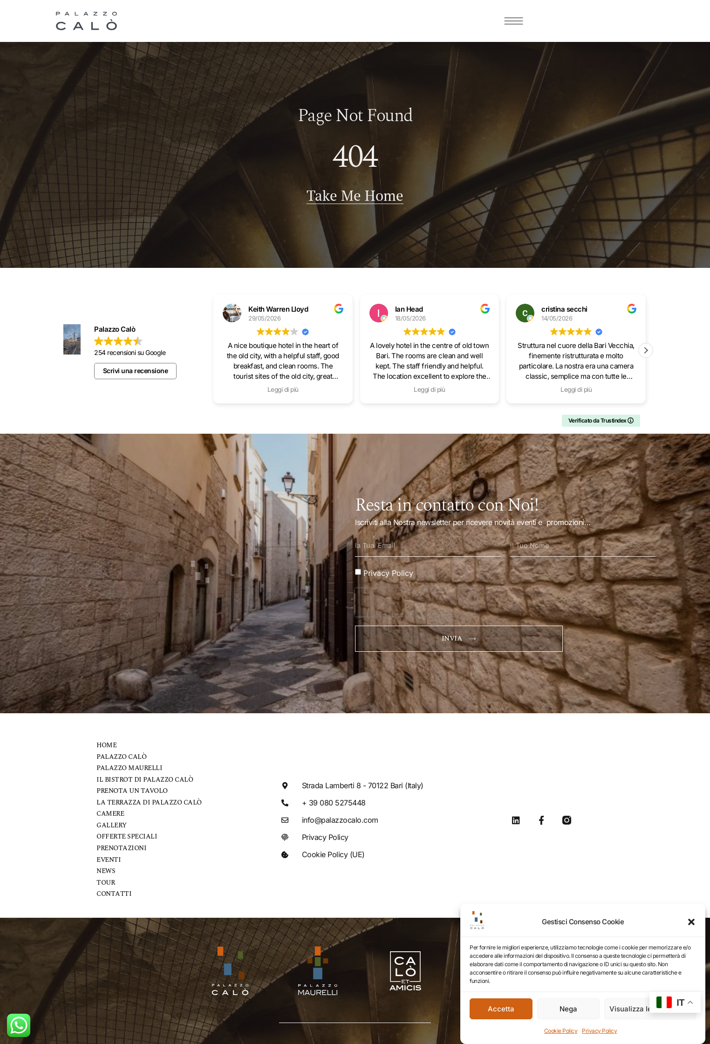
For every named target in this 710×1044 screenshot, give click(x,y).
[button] (691, 922)
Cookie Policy (561, 1030)
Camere (109, 808)
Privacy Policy (599, 1030)
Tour (105, 875)
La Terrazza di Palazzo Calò (144, 796)
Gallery (110, 819)
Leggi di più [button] (283, 385)
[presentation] (414, 597)
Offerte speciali (123, 830)
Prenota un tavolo (129, 785)
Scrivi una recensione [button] (135, 366)
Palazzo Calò (119, 752)
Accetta (501, 1008)
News (105, 864)
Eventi (107, 852)
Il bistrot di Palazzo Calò (139, 774)
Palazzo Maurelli (126, 763)
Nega (568, 1008)
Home (106, 741)
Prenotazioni (119, 841)
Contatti (112, 886)
